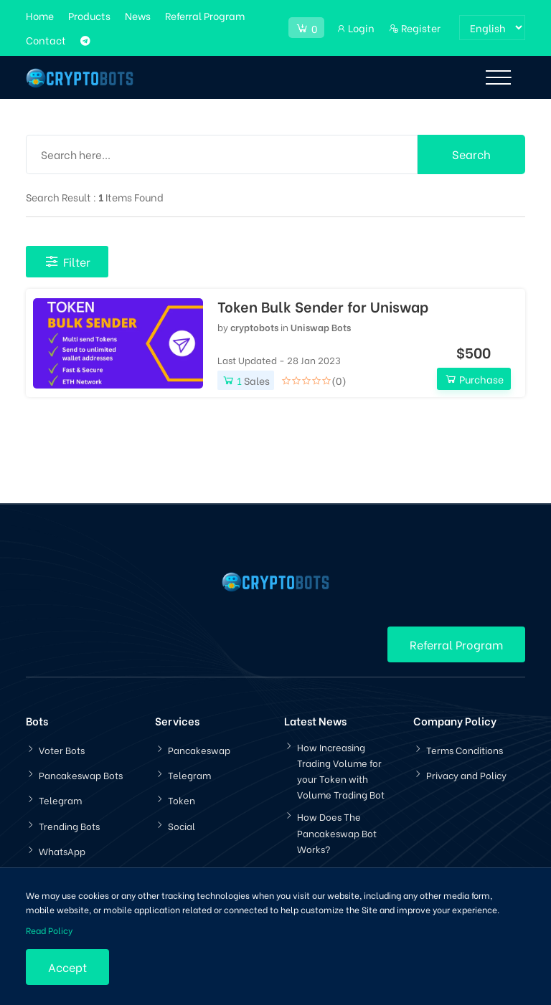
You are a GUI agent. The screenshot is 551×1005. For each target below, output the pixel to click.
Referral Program (205, 15)
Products (89, 15)
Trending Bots (69, 825)
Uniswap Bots (321, 326)
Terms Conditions (464, 749)
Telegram (60, 799)
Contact (46, 39)
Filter (67, 261)
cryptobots (254, 326)
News (138, 15)
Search (471, 154)
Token (181, 799)
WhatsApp (62, 850)
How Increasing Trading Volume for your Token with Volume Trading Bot (341, 770)
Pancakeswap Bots (81, 774)
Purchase (474, 378)
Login (355, 27)
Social (181, 825)
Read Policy (49, 930)
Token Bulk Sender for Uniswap (322, 306)
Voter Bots (62, 749)
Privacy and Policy (466, 774)
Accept (67, 966)
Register (415, 27)
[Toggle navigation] (498, 77)
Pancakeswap (199, 749)
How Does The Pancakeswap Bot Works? (337, 831)
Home (40, 15)
